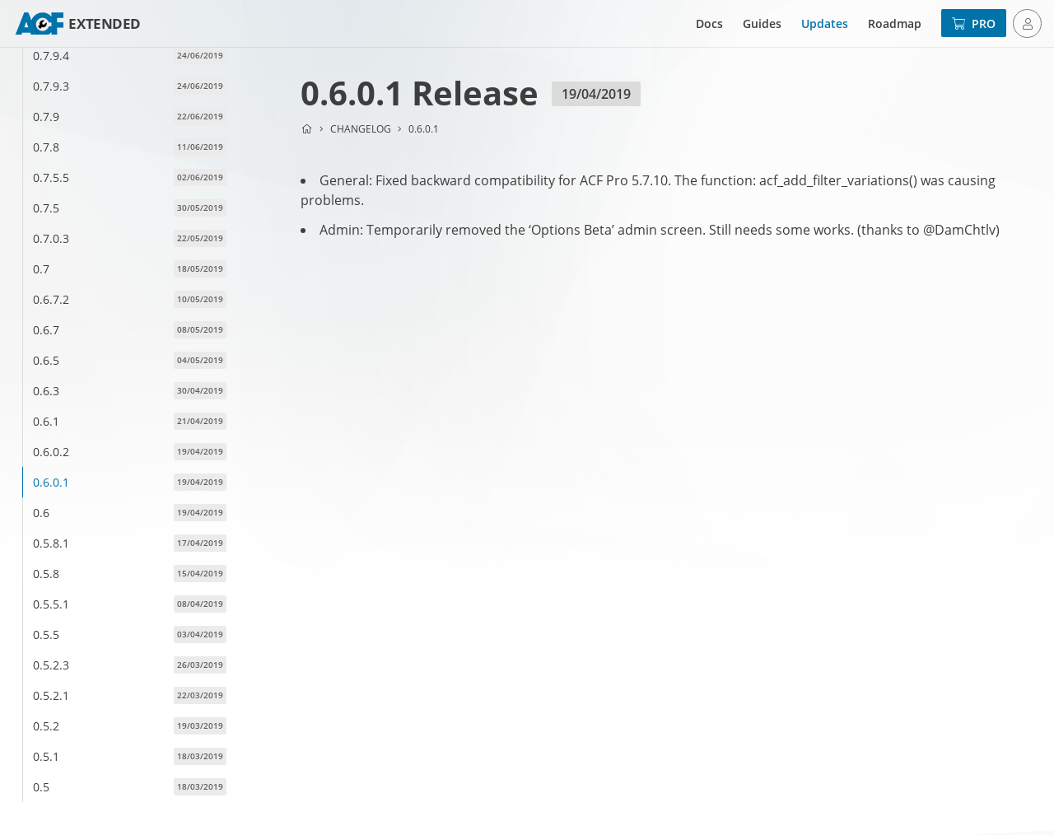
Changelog (360, 129)
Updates (824, 23)
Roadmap (894, 23)
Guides (762, 23)
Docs (709, 23)
